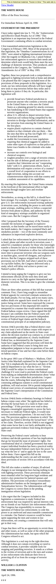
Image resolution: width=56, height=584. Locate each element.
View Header (7, 5)
